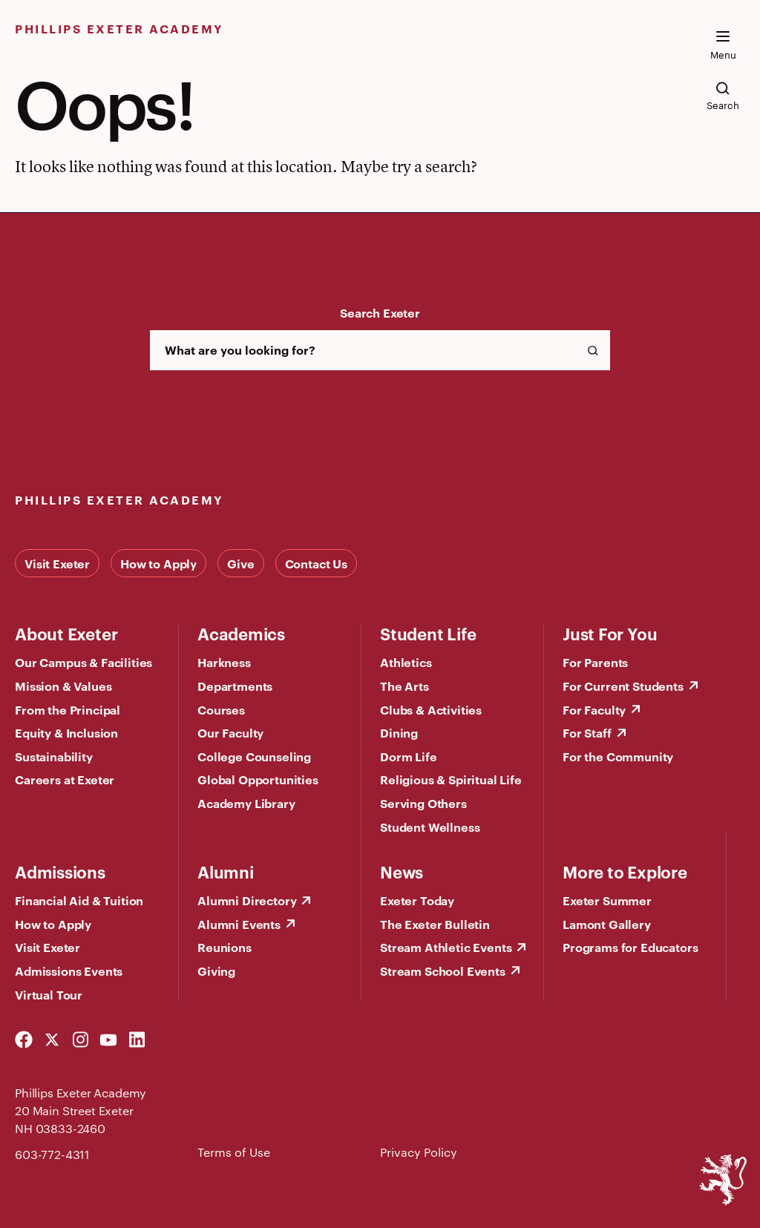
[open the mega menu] (723, 45)
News (401, 871)
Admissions (60, 871)
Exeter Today (417, 900)
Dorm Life (408, 756)
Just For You (610, 633)
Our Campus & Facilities (83, 662)
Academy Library (246, 803)
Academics (241, 633)
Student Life (428, 633)
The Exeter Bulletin (435, 924)
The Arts (404, 685)
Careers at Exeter (64, 779)
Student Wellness (429, 826)
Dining (399, 732)
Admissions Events (68, 970)
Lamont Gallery (607, 924)
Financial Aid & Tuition (79, 900)
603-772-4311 (52, 1154)
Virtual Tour (48, 994)
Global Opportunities (257, 779)
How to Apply (158, 563)
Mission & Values (63, 685)
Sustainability (54, 756)
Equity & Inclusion (66, 732)
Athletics (406, 662)
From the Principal (67, 709)
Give (240, 563)
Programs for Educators (630, 947)
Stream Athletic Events (445, 947)
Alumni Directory (246, 900)
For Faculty (594, 709)
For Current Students (623, 685)
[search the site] (723, 96)
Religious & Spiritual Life (451, 779)
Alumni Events (239, 924)
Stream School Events (442, 970)
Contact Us (316, 563)
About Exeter (66, 633)
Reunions (224, 947)
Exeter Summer (607, 900)
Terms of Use (233, 1152)
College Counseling (254, 756)
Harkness (224, 662)
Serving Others (423, 803)
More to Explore (625, 871)
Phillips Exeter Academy (119, 28)
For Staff (587, 732)
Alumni (225, 871)
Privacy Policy (418, 1152)
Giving (216, 970)
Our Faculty (230, 732)
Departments (234, 685)
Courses (221, 709)
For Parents (595, 662)
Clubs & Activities (431, 709)
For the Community (618, 756)
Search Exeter (380, 312)
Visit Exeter (57, 563)
